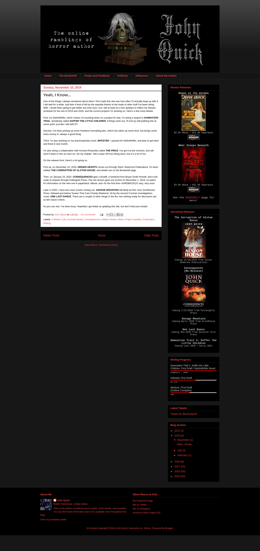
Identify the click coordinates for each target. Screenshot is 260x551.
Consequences (92, 219)
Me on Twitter (140, 520)
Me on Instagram (141, 524)
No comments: (88, 214)
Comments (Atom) (108, 245)
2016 (177, 487)
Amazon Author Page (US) (146, 528)
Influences (142, 75)
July (180, 466)
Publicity (122, 75)
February (182, 471)
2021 (177, 446)
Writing (47, 223)
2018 (177, 477)
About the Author (166, 75)
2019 (177, 451)
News (121, 219)
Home (47, 75)
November (183, 455)
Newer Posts (51, 235)
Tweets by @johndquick (183, 429)
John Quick (63, 516)
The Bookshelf (68, 75)
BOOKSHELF (193, 200)
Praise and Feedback (96, 75)
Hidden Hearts (108, 219)
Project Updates (133, 219)
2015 (177, 491)
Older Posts (151, 235)
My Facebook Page (143, 516)
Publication (149, 219)
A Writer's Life (58, 219)
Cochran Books (75, 219)
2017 (177, 482)
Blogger (169, 544)
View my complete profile (53, 535)
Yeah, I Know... (57, 95)
